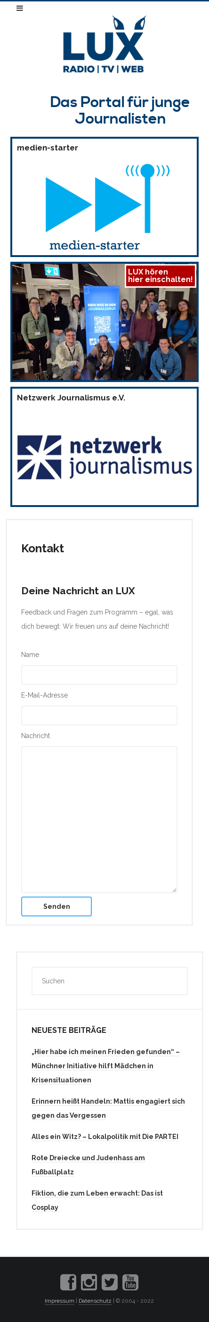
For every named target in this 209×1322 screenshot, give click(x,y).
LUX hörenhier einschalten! (160, 275)
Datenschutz (95, 1300)
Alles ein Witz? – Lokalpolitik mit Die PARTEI (105, 1136)
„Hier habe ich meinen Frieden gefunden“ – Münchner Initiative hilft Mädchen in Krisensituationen (106, 1066)
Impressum (59, 1300)
